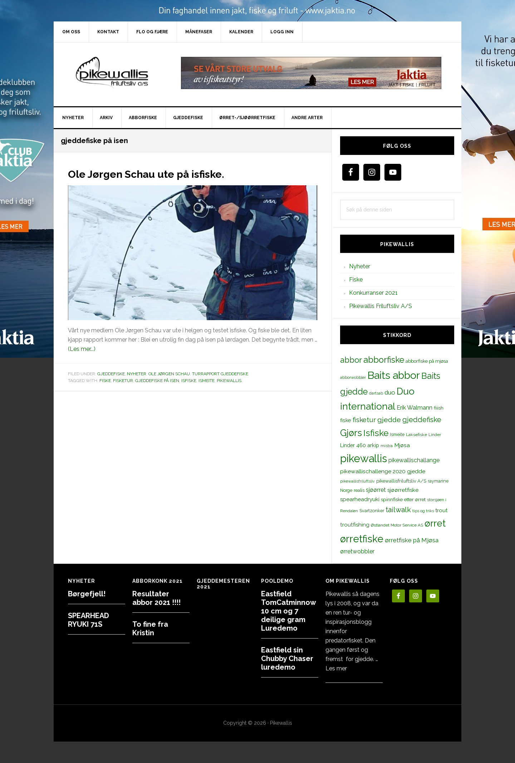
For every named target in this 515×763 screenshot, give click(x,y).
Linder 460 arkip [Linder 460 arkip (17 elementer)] (359, 445)
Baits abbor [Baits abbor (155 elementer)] (393, 375)
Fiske (356, 279)
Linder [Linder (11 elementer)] (434, 434)
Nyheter (136, 373)
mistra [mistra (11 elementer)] (387, 445)
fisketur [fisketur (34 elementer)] (364, 420)
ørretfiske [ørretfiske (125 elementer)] (361, 538)
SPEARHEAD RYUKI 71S (88, 620)
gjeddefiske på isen (157, 380)
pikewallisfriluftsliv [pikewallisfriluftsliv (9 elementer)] (357, 481)
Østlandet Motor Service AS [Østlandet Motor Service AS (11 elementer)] (397, 525)
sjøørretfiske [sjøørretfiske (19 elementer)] (402, 490)
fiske (105, 380)
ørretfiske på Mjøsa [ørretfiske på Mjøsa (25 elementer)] (411, 540)
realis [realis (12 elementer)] (359, 490)
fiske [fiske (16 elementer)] (345, 420)
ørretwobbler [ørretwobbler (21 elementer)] (357, 551)
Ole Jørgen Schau (169, 373)
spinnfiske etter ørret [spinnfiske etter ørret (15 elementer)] (403, 499)
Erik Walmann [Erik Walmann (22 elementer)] (414, 407)
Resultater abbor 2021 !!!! (156, 598)
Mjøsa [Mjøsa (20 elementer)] (402, 445)
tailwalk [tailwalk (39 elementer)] (398, 509)
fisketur (123, 380)
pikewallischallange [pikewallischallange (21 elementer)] (414, 460)
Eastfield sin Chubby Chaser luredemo (287, 658)
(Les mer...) (81, 349)
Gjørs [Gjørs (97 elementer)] (351, 432)
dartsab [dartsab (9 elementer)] (376, 393)
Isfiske (188, 380)
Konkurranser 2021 (373, 292)
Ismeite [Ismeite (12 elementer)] (397, 434)
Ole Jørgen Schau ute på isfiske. (166, 173)
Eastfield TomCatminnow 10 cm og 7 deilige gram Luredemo (288, 611)
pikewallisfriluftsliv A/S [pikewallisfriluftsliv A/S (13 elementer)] (401, 481)
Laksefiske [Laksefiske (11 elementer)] (416, 434)
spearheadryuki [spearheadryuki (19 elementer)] (359, 499)
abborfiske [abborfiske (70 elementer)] (383, 360)
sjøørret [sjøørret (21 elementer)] (376, 489)
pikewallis (229, 380)
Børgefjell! (87, 594)
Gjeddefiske (111, 373)
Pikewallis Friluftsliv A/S (380, 306)
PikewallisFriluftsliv (114, 73)
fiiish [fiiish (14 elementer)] (438, 408)
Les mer (336, 668)
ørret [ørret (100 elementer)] (435, 523)
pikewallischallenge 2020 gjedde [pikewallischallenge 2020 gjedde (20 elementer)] (382, 471)
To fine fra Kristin (150, 628)
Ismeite (206, 380)
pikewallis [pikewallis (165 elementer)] (363, 458)
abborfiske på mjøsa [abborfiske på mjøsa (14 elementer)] (427, 361)
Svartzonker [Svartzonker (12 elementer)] (371, 510)
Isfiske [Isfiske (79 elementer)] (375, 433)
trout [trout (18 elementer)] (441, 510)
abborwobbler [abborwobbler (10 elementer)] (353, 377)
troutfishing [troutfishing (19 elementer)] (354, 525)
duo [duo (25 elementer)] (389, 392)
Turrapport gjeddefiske (220, 373)
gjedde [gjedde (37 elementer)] (389, 420)
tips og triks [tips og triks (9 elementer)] (423, 511)
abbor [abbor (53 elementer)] (351, 360)
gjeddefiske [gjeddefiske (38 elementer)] (421, 419)
